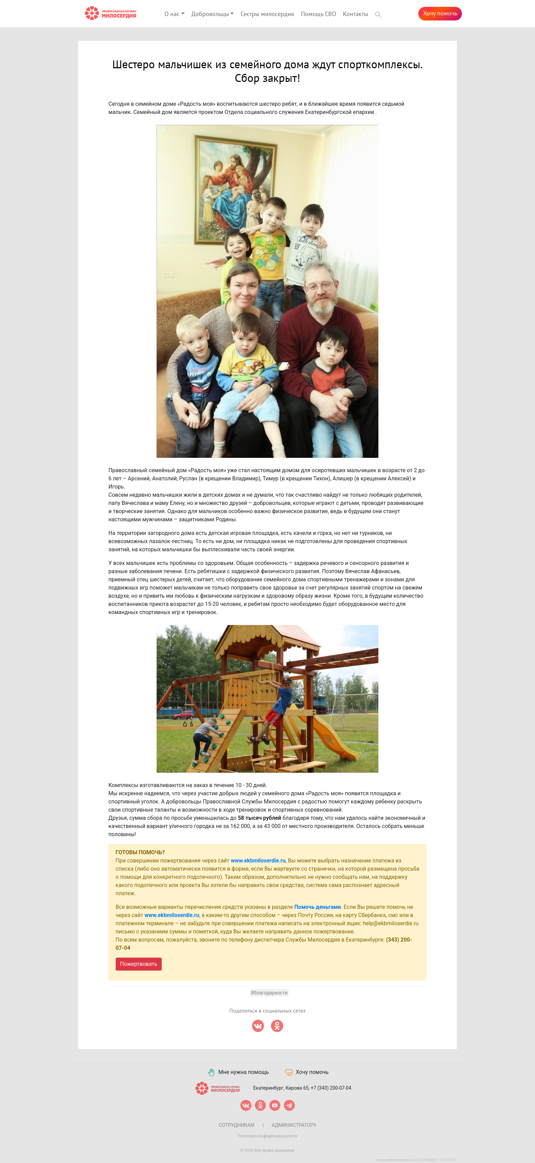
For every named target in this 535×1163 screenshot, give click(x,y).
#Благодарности (269, 992)
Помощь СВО (318, 14)
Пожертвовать (138, 964)
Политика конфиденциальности (267, 1136)
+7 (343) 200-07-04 (331, 1087)
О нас (171, 14)
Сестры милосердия (267, 14)
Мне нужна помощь (237, 1072)
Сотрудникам (237, 1125)
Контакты (355, 14)
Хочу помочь (440, 13)
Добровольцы (210, 14)
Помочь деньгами (317, 907)
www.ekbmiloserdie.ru (258, 860)
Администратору (294, 1125)
